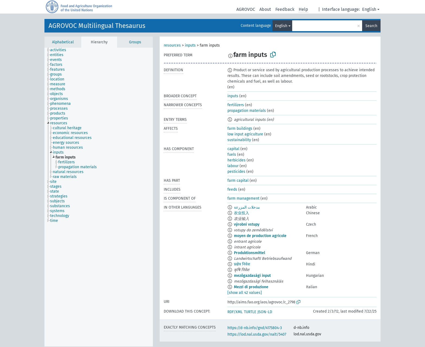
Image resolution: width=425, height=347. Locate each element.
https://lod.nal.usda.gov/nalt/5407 (256, 334)
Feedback (284, 9)
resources (172, 45)
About (265, 9)
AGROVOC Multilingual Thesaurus (97, 26)
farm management (243, 198)
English (369, 9)
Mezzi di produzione (251, 287)
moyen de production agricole (260, 236)
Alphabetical (63, 42)
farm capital (238, 180)
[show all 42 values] (244, 292)
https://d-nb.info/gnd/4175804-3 (254, 328)
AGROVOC (245, 9)
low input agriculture (245, 134)
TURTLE (250, 312)
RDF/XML (235, 312)
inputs (190, 45)
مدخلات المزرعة (247, 207)
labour (233, 166)
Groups (135, 42)
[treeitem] (60, 50)
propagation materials (246, 110)
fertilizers (235, 105)
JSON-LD (264, 312)
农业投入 (241, 213)
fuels (231, 154)
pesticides (236, 171)
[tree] (98, 197)
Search (371, 26)
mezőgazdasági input (252, 275)
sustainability (239, 140)
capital (233, 149)
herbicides (236, 160)
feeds (232, 189)
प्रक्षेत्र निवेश (242, 264)
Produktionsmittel (249, 253)
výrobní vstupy (246, 224)
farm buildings (239, 128)
